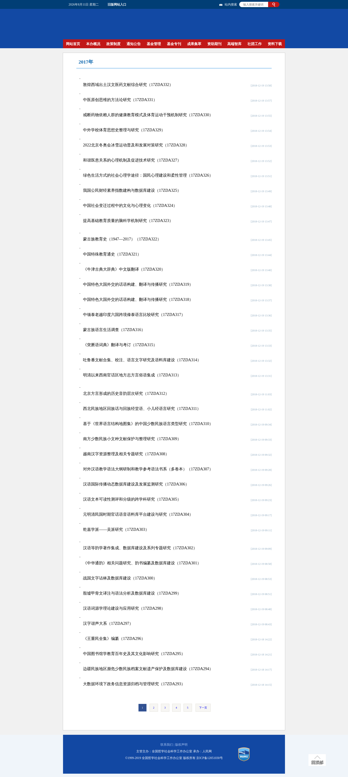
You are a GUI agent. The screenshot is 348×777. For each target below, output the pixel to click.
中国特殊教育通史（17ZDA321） (112, 254)
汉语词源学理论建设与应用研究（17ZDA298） (124, 608)
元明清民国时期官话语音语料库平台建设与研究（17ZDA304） (138, 514)
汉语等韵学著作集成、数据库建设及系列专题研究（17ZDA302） (140, 548)
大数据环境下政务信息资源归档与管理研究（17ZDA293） (134, 684)
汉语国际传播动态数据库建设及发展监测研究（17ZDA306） (136, 484)
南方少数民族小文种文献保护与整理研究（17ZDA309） (132, 439)
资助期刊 (214, 44)
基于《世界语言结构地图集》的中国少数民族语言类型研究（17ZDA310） (148, 423)
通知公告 (134, 44)
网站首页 (73, 44)
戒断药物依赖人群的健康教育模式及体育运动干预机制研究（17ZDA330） (148, 115)
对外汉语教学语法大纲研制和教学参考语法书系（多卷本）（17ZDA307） (148, 469)
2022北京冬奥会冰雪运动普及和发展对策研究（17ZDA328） (136, 145)
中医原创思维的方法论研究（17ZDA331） (120, 100)
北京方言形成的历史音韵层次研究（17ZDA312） (126, 393)
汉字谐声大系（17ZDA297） (108, 623)
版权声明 (181, 744)
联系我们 (166, 744)
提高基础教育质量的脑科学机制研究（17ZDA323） (128, 220)
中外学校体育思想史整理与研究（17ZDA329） (124, 130)
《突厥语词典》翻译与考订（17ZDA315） (120, 345)
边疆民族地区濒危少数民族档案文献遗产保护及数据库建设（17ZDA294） (148, 669)
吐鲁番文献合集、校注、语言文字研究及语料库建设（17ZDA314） (142, 360)
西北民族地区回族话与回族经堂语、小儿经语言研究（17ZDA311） (142, 408)
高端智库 (234, 44)
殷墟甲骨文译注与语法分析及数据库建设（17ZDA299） (132, 593)
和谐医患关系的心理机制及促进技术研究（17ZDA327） (132, 160)
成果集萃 (194, 44)
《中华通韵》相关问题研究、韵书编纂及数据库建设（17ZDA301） (142, 563)
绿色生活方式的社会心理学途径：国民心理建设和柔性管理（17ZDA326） (148, 175)
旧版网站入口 (117, 4)
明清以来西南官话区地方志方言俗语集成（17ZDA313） (132, 375)
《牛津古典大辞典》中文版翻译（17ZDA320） (124, 269)
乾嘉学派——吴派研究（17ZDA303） (116, 529)
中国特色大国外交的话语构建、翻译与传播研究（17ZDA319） (138, 284)
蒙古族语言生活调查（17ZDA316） (114, 330)
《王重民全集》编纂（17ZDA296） (114, 638)
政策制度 (113, 44)
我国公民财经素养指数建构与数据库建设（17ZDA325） (132, 190)
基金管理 (154, 44)
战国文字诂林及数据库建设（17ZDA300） (120, 578)
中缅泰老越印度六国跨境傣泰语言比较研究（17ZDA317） (134, 314)
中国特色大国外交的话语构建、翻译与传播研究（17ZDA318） (138, 299)
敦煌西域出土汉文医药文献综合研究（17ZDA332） (128, 84)
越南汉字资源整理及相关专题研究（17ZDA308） (126, 454)
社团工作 (254, 44)
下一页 (203, 707)
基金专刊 (174, 44)
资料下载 (275, 44)
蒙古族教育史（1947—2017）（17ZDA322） (122, 239)
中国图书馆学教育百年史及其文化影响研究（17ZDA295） (134, 653)
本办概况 (93, 44)
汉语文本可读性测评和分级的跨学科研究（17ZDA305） (132, 499)
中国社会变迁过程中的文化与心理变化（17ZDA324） (130, 205)
